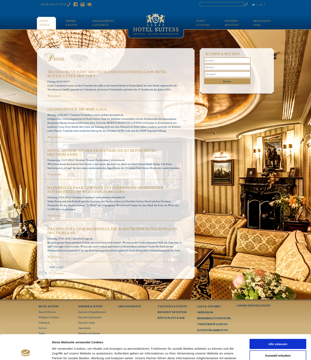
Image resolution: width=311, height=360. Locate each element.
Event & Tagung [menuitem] (203, 23)
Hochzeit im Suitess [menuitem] (232, 23)
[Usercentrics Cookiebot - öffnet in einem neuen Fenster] (25, 352)
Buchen (227, 81)
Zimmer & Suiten (90, 306)
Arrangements (129, 306)
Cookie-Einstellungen (254, 305)
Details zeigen (211, 352)
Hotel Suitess (48, 306)
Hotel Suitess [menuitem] (44, 23)
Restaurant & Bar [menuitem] (262, 23)
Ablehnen (278, 343)
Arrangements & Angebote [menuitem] (103, 23)
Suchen (245, 4)
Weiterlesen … (55, 96)
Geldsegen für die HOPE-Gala (77, 110)
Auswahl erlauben (278, 332)
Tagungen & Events (172, 306)
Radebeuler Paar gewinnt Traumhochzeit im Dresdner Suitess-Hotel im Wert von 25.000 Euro (105, 190)
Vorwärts (59, 273)
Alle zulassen (277, 320)
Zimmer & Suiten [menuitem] (71, 23)
